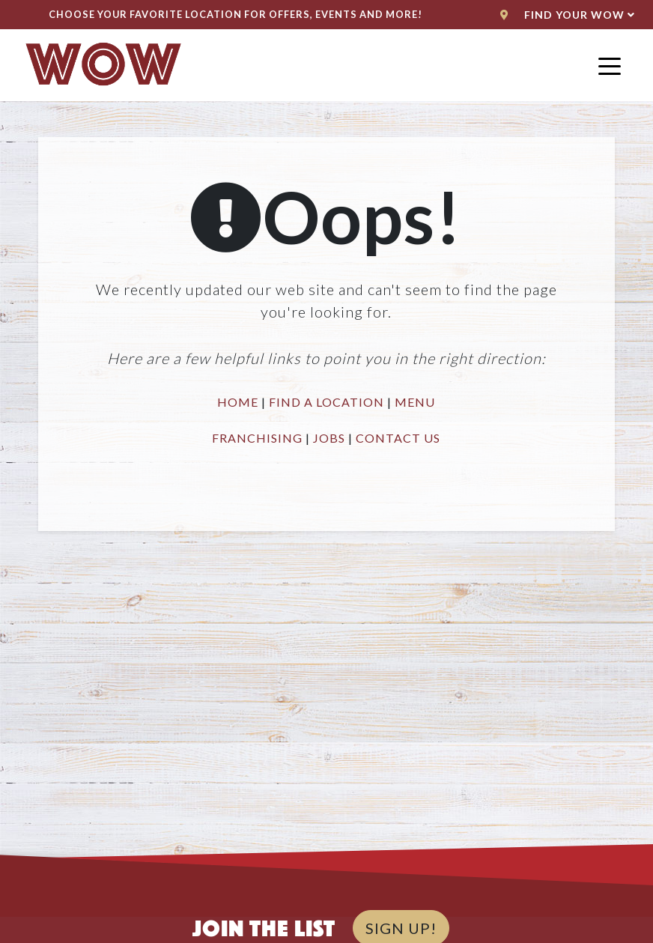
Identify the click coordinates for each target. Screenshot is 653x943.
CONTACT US (398, 438)
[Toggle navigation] (609, 65)
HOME (237, 402)
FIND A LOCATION (326, 402)
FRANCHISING (257, 438)
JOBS (329, 438)
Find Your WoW (567, 14)
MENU (415, 402)
